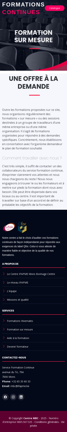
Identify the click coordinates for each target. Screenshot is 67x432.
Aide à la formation (18, 338)
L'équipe (12, 291)
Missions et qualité (18, 299)
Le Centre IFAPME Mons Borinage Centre (31, 274)
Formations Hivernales (20, 321)
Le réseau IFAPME (17, 282)
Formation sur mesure (20, 329)
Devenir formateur (17, 346)
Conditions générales (46, 422)
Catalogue (54, 8)
